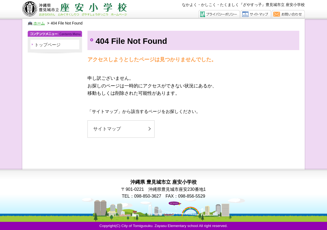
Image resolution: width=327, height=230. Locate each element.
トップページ (47, 44)
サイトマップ (107, 128)
